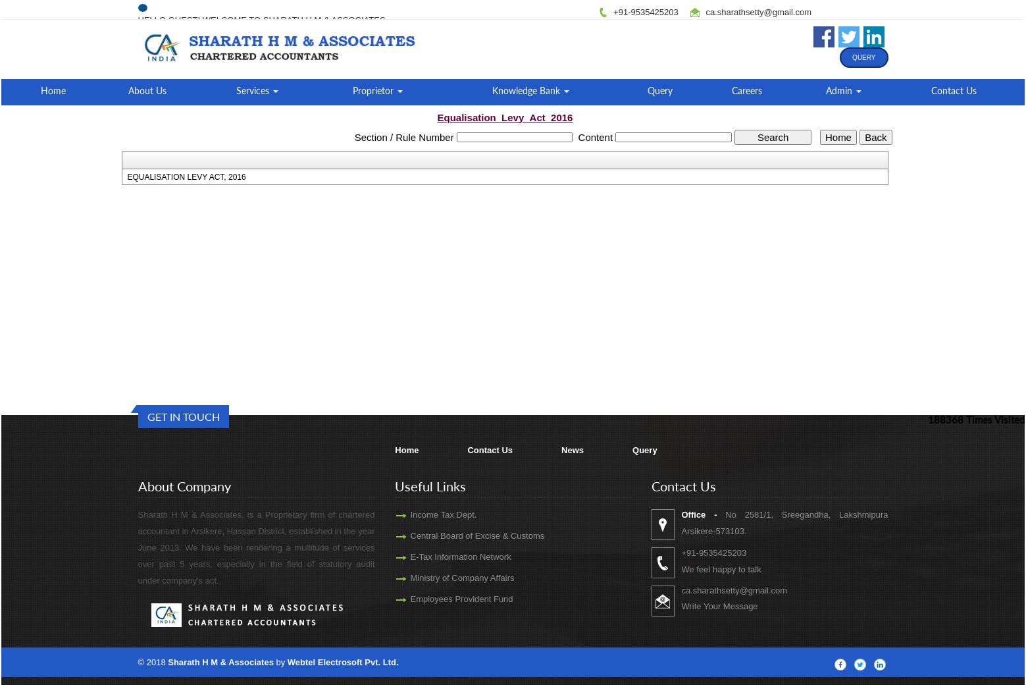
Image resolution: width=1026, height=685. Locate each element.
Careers (747, 90)
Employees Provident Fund (442, 599)
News (572, 450)
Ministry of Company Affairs (443, 578)
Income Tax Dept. (424, 515)
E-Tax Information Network (441, 557)
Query (863, 57)
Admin (843, 90)
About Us (147, 90)
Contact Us (954, 90)
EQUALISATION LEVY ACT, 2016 (186, 177)
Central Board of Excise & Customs (458, 536)
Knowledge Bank (530, 90)
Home (53, 90)
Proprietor (378, 90)
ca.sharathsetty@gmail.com (758, 12)
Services (257, 90)
